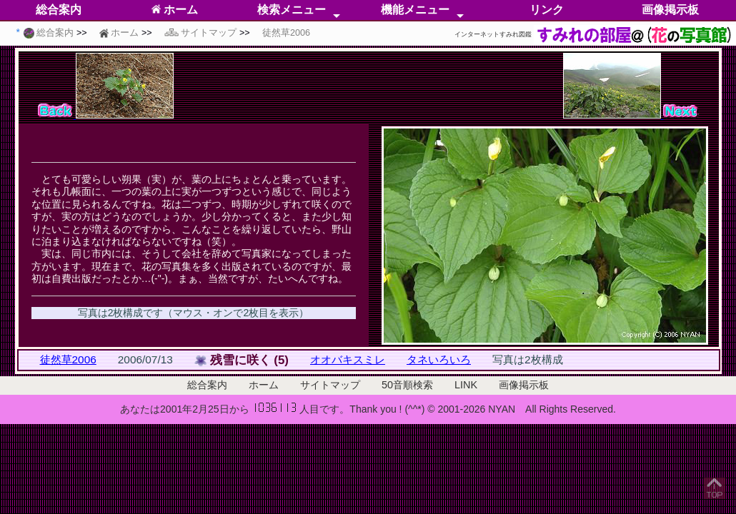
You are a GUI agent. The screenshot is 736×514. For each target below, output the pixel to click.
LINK (465, 384)
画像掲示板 (670, 10)
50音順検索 (407, 384)
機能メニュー (415, 10)
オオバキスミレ (347, 359)
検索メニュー (291, 10)
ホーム (174, 10)
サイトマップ (330, 384)
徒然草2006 (68, 359)
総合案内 (58, 10)
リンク (546, 10)
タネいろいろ (439, 359)
